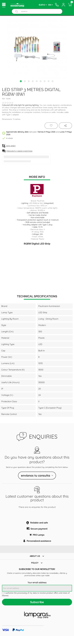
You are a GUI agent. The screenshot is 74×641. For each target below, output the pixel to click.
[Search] (39, 11)
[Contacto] (57, 5)
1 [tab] (21, 81)
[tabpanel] (37, 49)
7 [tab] (45, 81)
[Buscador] (16, 11)
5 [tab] (37, 81)
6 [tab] (41, 81)
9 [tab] (53, 81)
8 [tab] (49, 81)
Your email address (37, 582)
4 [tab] (33, 81)
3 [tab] (29, 81)
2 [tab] (25, 81)
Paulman (40, 201)
